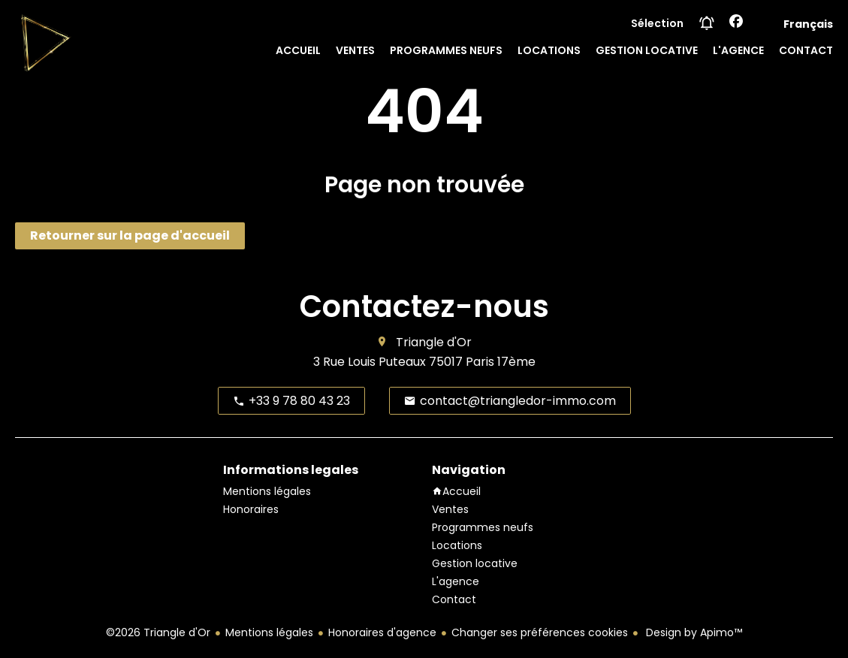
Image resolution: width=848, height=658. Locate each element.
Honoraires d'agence (382, 632)
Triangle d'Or (434, 342)
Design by (692, 632)
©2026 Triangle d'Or (158, 632)
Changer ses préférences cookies (539, 632)
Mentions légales (269, 632)
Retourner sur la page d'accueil (130, 235)
